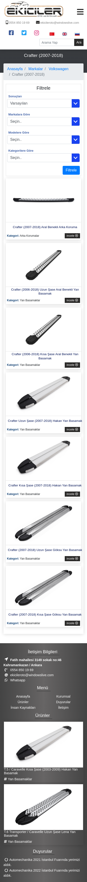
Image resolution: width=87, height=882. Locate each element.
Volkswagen (58, 69)
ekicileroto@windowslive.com (57, 22)
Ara (78, 42)
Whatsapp (14, 680)
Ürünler (23, 702)
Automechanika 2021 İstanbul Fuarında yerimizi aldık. (41, 862)
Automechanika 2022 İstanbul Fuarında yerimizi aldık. (41, 873)
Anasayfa (15, 69)
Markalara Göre (19, 114)
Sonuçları (15, 96)
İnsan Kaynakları (23, 707)
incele (72, 235)
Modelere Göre (18, 132)
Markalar (35, 69)
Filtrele (71, 170)
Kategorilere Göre (20, 150)
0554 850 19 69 (17, 22)
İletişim (63, 707)
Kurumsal (63, 696)
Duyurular (63, 702)
